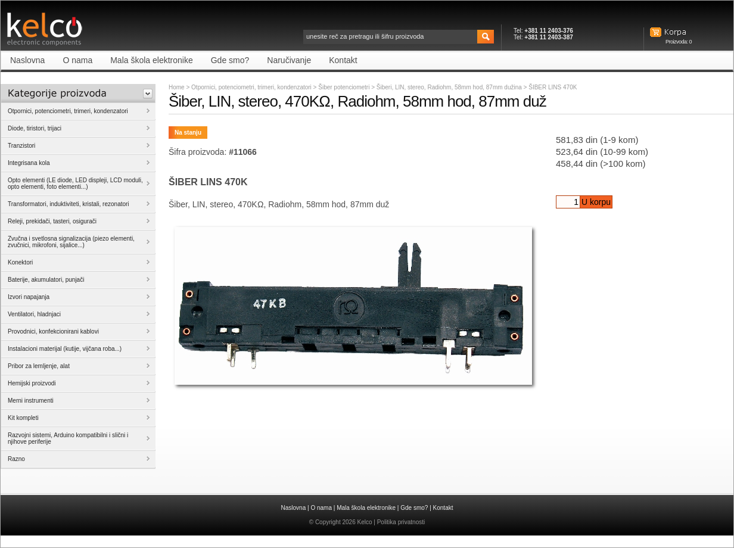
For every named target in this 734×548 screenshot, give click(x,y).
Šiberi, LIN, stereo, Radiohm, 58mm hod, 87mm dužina (450, 87)
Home (177, 87)
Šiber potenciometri (344, 87)
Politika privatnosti (401, 522)
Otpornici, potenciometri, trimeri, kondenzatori (251, 87)
